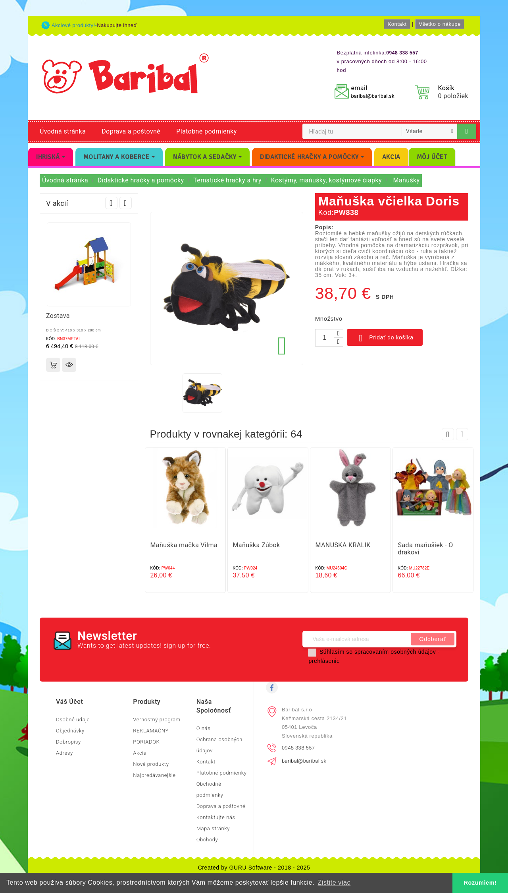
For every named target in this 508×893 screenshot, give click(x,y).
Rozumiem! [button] (480, 882)
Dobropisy (68, 742)
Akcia (139, 753)
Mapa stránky (213, 828)
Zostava (58, 316)
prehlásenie (324, 661)
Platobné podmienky (206, 131)
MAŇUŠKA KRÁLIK (343, 545)
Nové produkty (151, 764)
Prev (111, 203)
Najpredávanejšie (154, 775)
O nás (203, 728)
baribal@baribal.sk (372, 96)
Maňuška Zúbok (256, 545)
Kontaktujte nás (215, 817)
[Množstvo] (324, 338)
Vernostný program (156, 720)
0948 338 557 (298, 748)
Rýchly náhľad (69, 365)
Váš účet (69, 701)
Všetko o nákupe (440, 24)
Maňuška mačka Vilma (184, 545)
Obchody (207, 840)
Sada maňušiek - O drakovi (425, 548)
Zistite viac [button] (334, 882)
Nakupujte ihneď (117, 25)
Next (125, 203)
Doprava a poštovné (131, 131)
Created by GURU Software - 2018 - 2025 (254, 867)
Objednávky (70, 731)
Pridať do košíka (385, 338)
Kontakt (396, 24)
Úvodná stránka (63, 131)
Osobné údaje (73, 720)
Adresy (64, 753)
